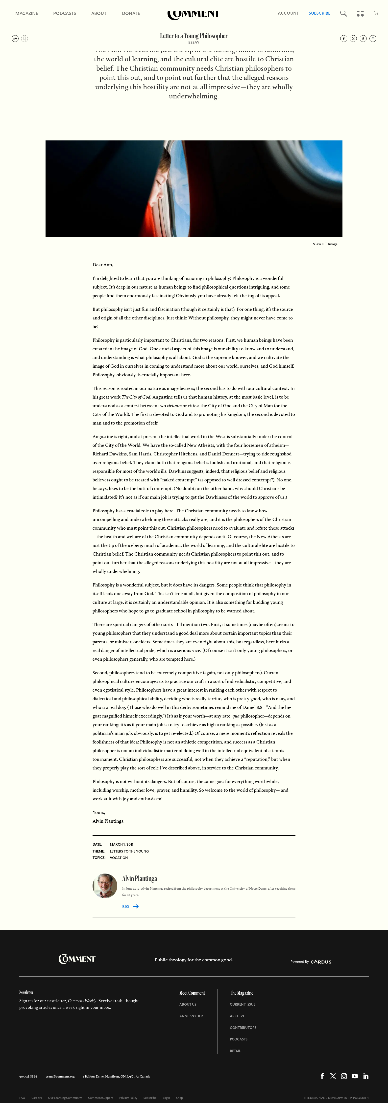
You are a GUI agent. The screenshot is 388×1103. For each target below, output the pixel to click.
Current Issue (242, 1004)
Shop (179, 1098)
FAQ (22, 1098)
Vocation (119, 858)
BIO (125, 906)
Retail (235, 1051)
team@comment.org (60, 1076)
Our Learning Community (65, 1098)
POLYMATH (361, 1098)
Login (166, 1098)
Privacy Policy (128, 1098)
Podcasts (238, 1039)
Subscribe (150, 1098)
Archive (237, 1016)
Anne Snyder (191, 1016)
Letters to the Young (129, 851)
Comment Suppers (100, 1098)
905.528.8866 (28, 1076)
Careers (36, 1098)
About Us (187, 1004)
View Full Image (325, 244)
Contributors (243, 1028)
